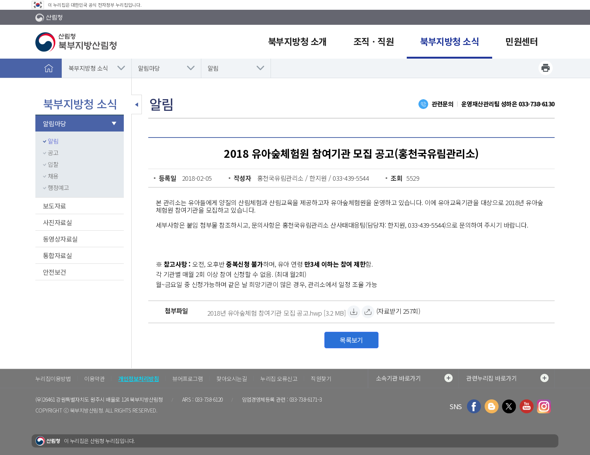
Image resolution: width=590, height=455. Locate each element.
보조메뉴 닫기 (136, 104)
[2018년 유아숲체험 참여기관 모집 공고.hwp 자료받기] (276, 312)
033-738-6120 (209, 399)
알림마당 (149, 68)
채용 (53, 175)
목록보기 (351, 340)
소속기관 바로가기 (414, 377)
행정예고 (58, 187)
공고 (53, 152)
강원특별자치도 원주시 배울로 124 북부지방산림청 (109, 399)
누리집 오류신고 (278, 378)
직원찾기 (321, 378)
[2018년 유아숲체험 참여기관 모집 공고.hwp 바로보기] (368, 311)
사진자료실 (57, 222)
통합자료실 (57, 255)
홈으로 (48, 68)
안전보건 (54, 272)
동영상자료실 (60, 238)
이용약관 (94, 378)
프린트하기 (545, 68)
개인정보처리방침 (138, 378)
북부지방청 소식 (88, 68)
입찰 (53, 164)
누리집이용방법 (53, 378)
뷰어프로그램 (187, 378)
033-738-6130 (537, 103)
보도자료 (54, 205)
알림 (213, 68)
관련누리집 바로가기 (507, 377)
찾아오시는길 (231, 378)
